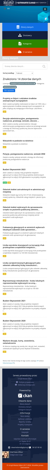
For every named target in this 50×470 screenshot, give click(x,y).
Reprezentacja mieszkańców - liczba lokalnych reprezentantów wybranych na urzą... (23, 282)
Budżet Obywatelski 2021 (14, 301)
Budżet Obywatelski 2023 (14, 169)
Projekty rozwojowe (25, 425)
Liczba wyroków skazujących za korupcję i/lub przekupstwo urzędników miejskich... (23, 246)
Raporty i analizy (25, 422)
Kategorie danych (25, 410)
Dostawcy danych (25, 407)
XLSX (5, 183)
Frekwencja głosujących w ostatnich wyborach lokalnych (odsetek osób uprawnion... (24, 228)
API (38, 361)
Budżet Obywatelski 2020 (14, 321)
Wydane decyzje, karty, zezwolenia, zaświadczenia (19, 342)
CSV (4, 112)
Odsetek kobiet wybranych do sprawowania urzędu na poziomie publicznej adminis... (22, 208)
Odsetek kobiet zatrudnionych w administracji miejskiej (24, 190)
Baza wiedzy (24, 416)
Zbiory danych (25, 27)
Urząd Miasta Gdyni (25, 379)
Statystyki (25, 432)
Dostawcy (25, 35)
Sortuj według (8, 73)
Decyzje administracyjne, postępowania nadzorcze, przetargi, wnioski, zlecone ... (21, 119)
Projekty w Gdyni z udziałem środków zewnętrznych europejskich (20, 99)
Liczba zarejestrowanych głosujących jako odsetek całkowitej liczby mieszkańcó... (21, 264)
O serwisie (25, 52)
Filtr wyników (9, 90)
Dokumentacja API (8, 363)
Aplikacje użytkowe (25, 419)
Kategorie (25, 43)
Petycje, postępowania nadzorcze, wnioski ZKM (24, 154)
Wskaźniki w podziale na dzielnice (18, 140)
